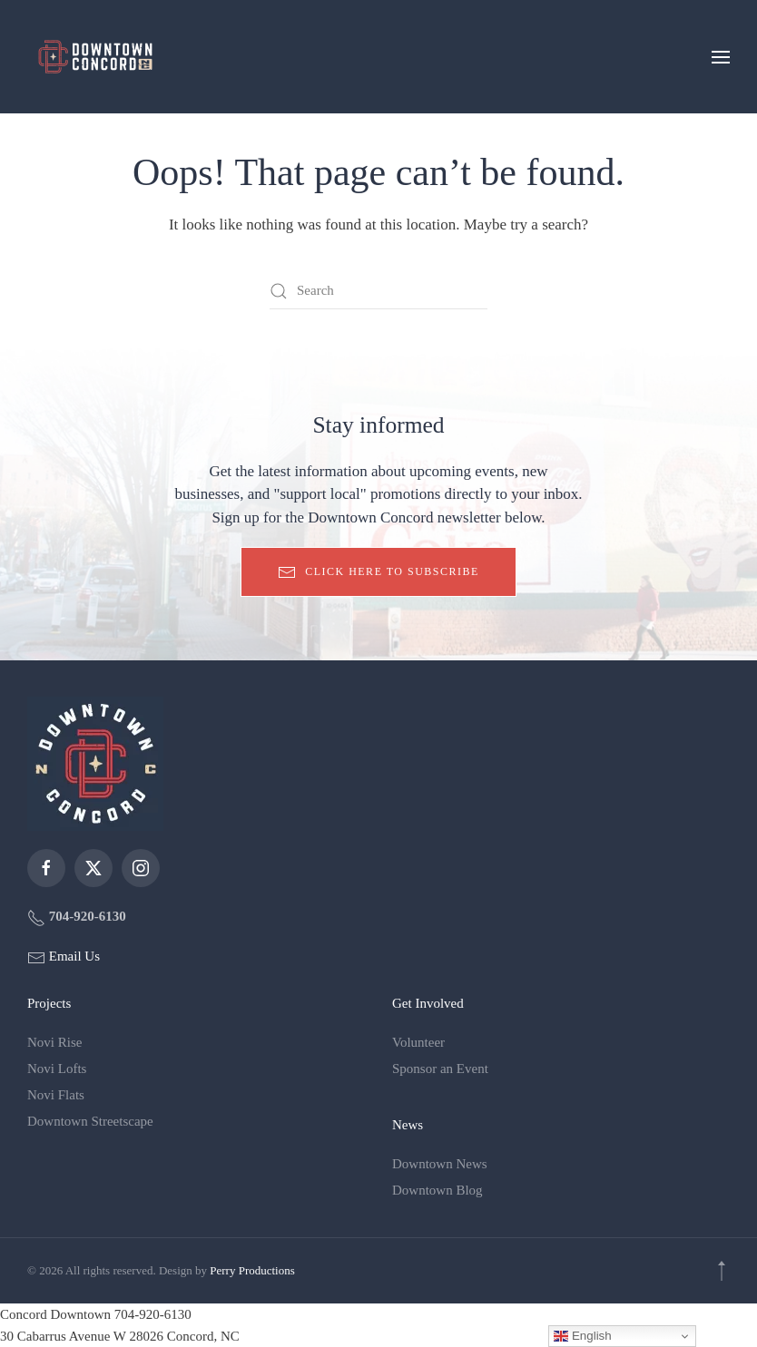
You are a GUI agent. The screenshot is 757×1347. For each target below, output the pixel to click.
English (582, 1336)
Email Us (72, 956)
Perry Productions (252, 1270)
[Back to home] (95, 56)
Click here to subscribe (378, 572)
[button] (721, 56)
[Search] (378, 291)
